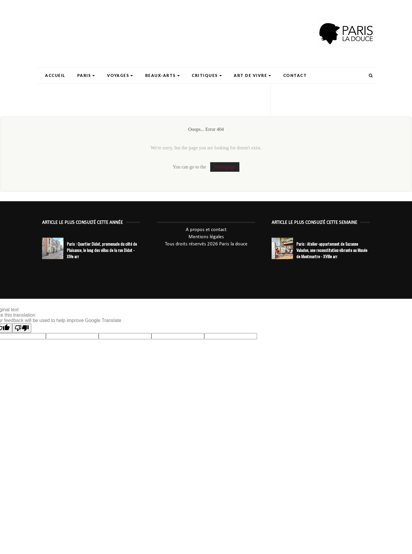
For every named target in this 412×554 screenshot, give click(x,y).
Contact (295, 75)
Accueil (55, 75)
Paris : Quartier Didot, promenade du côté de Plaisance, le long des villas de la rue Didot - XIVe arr (102, 250)
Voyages (120, 75)
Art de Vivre (252, 75)
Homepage (224, 166)
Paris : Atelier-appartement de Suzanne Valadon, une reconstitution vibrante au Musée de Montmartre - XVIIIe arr (331, 250)
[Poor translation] (21, 328)
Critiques (207, 75)
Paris (86, 75)
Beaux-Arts (162, 75)
